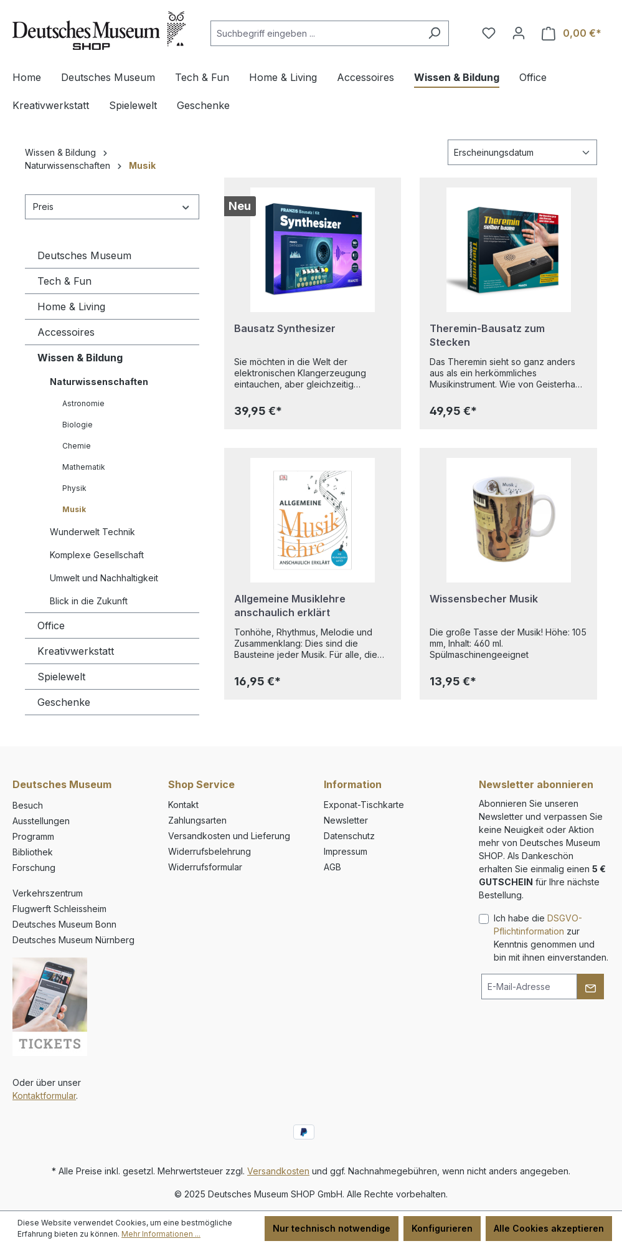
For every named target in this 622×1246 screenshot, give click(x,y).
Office (51, 625)
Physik (74, 488)
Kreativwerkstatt (75, 651)
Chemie (76, 445)
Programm (33, 836)
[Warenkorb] (572, 33)
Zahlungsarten (197, 820)
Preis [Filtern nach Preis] (112, 206)
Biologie (77, 424)
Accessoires (66, 332)
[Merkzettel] (489, 33)
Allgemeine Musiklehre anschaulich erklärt (290, 605)
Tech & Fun (64, 281)
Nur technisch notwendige (331, 1228)
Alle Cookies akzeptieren (549, 1228)
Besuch (27, 805)
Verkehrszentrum (47, 893)
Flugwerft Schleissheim (59, 908)
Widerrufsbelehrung (209, 851)
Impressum (345, 851)
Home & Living (71, 306)
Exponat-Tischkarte (364, 804)
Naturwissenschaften (99, 381)
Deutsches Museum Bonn (64, 924)
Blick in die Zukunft (89, 601)
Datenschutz (349, 835)
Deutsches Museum (84, 255)
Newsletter (346, 820)
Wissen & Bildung (80, 357)
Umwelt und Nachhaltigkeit (104, 578)
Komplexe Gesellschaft (97, 554)
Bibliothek (32, 852)
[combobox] (315, 33)
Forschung (33, 867)
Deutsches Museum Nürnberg (73, 939)
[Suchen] (434, 33)
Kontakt (183, 804)
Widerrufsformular (205, 867)
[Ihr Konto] (519, 33)
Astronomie (83, 403)
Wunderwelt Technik (92, 531)
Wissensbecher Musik (484, 598)
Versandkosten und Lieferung (229, 835)
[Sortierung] (522, 152)
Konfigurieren (442, 1228)
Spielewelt (61, 676)
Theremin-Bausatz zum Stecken (487, 335)
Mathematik (83, 467)
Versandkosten (278, 1171)
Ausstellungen (41, 821)
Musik (74, 509)
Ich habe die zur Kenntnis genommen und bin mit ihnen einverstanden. (551, 938)
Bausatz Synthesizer (285, 328)
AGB (332, 867)
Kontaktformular (44, 1095)
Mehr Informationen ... (160, 1234)
